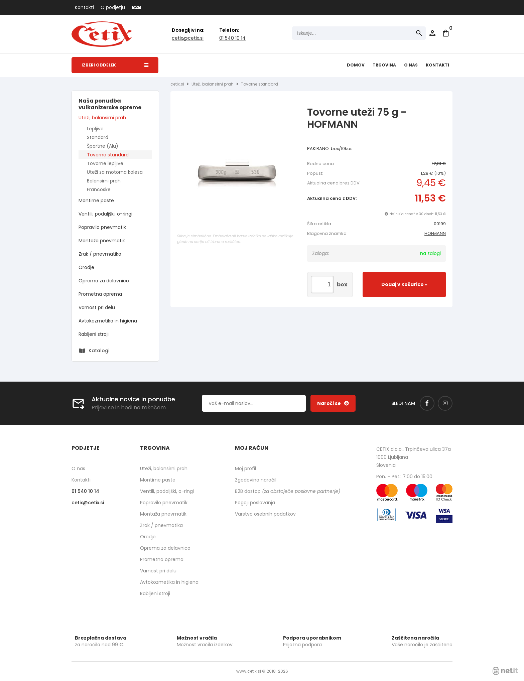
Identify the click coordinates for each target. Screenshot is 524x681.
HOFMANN (435, 233)
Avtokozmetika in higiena (108, 320)
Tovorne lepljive (105, 163)
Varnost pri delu (97, 307)
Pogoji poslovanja (255, 502)
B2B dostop (287, 491)
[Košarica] (445, 33)
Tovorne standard (108, 154)
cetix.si (177, 84)
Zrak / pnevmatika (100, 254)
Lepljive (95, 128)
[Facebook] (427, 403)
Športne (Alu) (102, 146)
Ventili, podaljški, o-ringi (105, 214)
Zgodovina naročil (255, 479)
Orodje (86, 267)
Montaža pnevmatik (102, 240)
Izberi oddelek (115, 65)
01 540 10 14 (232, 38)
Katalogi (99, 350)
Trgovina (384, 65)
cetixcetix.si (188, 38)
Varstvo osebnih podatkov (265, 514)
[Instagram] (445, 403)
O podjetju (113, 7)
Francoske (99, 189)
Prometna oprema (100, 294)
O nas (411, 65)
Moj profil (245, 468)
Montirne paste (96, 200)
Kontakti (84, 7)
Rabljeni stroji (94, 334)
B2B (136, 7)
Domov (356, 65)
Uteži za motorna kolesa (115, 172)
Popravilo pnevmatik (102, 227)
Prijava (432, 33)
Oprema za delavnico (104, 280)
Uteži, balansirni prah (102, 117)
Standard (97, 137)
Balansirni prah (104, 180)
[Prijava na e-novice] (333, 403)
